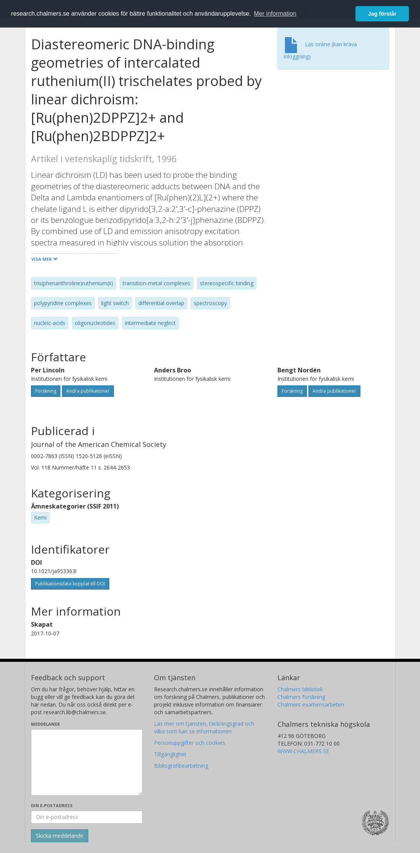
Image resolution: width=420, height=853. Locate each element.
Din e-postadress (52, 805)
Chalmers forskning (301, 696)
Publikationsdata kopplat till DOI (70, 583)
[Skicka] (59, 835)
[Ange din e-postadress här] (87, 817)
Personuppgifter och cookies (189, 742)
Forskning (45, 391)
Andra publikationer (88, 391)
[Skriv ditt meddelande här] (87, 762)
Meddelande (45, 724)
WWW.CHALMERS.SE (303, 751)
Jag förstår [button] (382, 14)
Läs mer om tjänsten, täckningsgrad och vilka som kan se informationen (204, 727)
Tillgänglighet (170, 754)
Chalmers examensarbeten (310, 704)
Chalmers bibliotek (300, 689)
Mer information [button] (275, 13)
